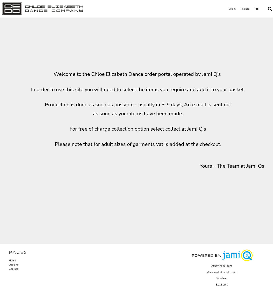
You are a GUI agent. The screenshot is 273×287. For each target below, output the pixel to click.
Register (245, 8)
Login (232, 8)
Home (12, 260)
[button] (256, 8)
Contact (13, 269)
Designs (13, 265)
